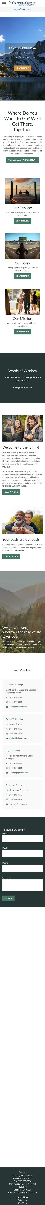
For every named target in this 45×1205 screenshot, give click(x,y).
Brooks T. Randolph (14, 719)
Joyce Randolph (13, 751)
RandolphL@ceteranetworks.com (22, 1192)
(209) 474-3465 (15, 697)
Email (4, 848)
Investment (22, 1203)
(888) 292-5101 (26, 1178)
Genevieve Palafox (14, 785)
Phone (5, 863)
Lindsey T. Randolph (14, 685)
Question (6, 878)
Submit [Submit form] (8, 898)
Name (5, 833)
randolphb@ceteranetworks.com (19, 738)
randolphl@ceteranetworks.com (19, 707)
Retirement (22, 1200)
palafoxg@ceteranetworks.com (19, 804)
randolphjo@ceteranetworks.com (19, 773)
